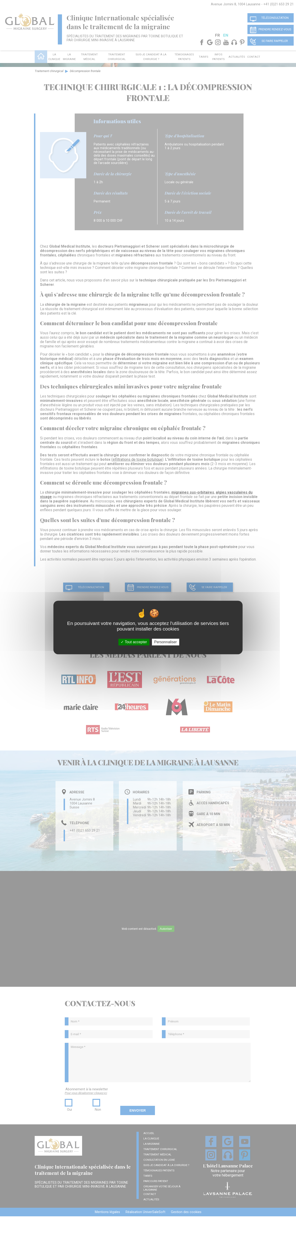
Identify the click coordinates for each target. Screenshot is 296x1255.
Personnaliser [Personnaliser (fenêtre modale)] (165, 642)
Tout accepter (134, 642)
